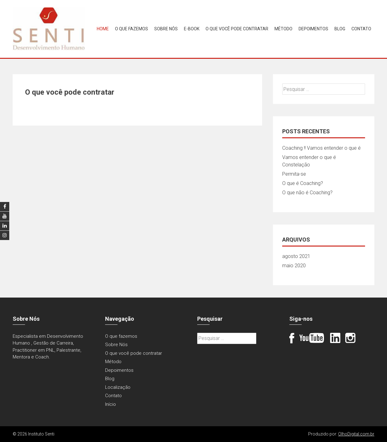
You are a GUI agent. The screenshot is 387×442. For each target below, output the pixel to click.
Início (110, 404)
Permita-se (294, 174)
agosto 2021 (296, 256)
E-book (191, 28)
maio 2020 (294, 265)
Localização (117, 387)
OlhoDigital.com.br (356, 433)
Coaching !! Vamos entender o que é (321, 148)
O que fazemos (131, 28)
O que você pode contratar (237, 28)
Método (283, 28)
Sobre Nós (166, 28)
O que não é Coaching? (307, 192)
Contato (361, 28)
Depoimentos (313, 28)
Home (103, 28)
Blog (339, 28)
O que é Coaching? (302, 183)
